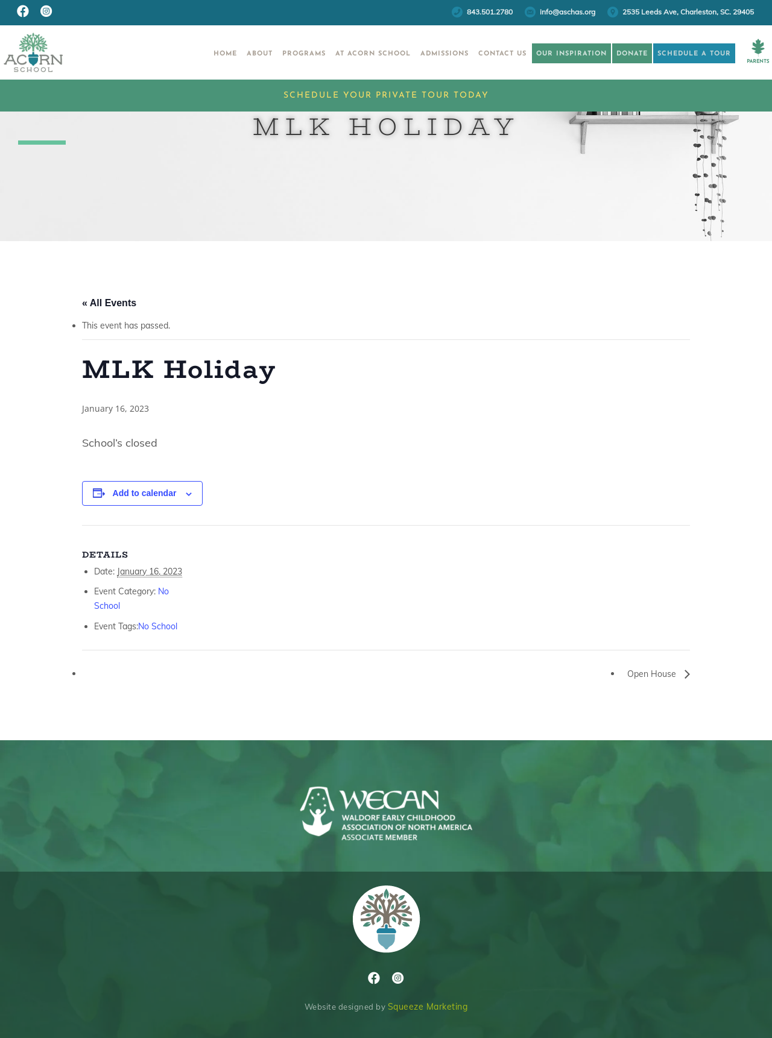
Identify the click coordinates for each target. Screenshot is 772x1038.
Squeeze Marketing (428, 1006)
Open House (653, 673)
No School (157, 626)
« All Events (109, 303)
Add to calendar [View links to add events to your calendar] (145, 493)
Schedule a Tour (679, 54)
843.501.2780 (490, 11)
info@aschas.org (567, 11)
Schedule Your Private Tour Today (386, 95)
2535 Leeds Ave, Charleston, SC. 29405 (688, 11)
